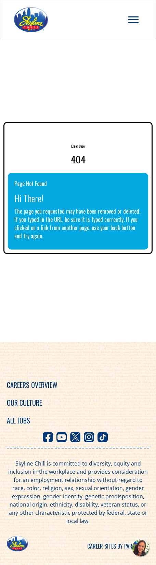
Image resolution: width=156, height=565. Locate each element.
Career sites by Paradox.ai (118, 546)
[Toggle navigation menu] (133, 19)
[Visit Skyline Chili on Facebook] (48, 437)
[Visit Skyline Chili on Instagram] (89, 437)
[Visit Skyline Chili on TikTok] (103, 437)
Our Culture (24, 403)
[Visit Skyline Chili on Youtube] (61, 437)
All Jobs (18, 420)
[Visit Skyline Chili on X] (75, 437)
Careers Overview (32, 385)
